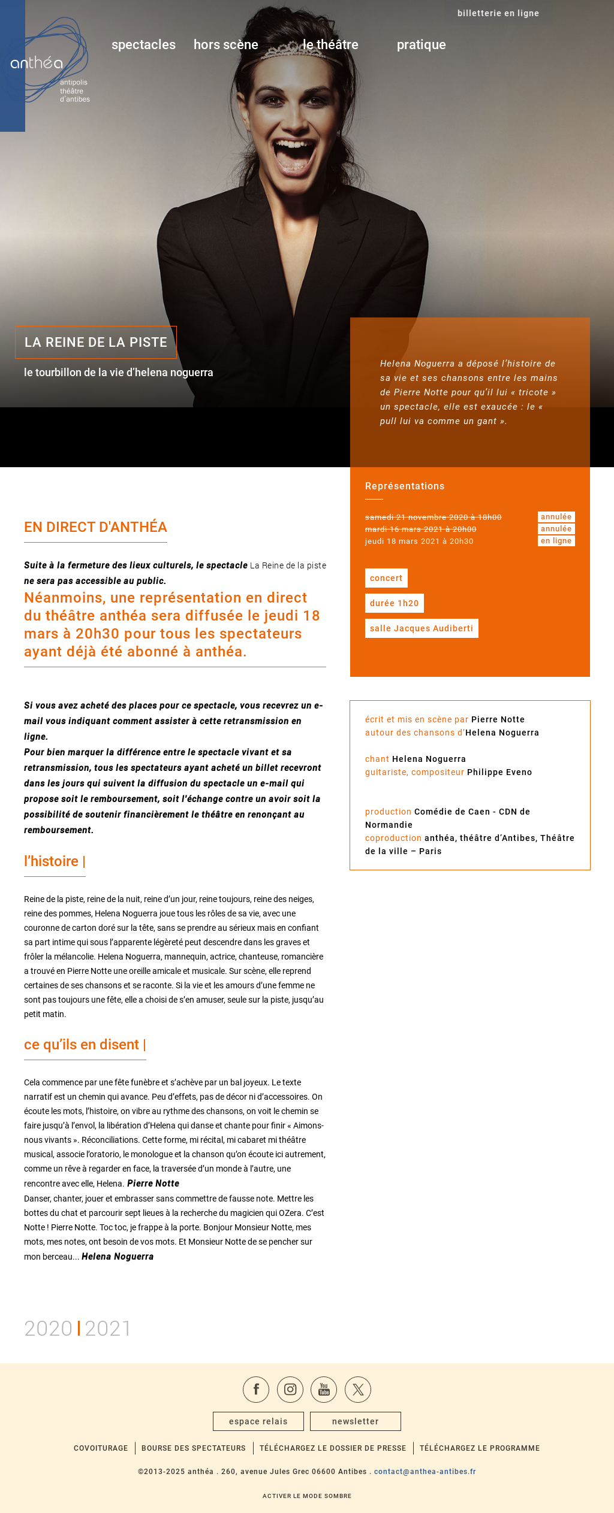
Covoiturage (101, 1448)
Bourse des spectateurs (194, 1448)
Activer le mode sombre (307, 1496)
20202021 (78, 1326)
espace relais (258, 1421)
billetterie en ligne (558, 45)
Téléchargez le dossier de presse (333, 1448)
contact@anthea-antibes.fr (425, 1471)
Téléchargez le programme (480, 1448)
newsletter (355, 1421)
